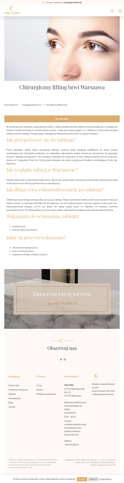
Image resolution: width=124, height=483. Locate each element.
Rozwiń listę (62, 118)
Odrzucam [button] (93, 479)
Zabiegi (12, 394)
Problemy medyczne (18, 389)
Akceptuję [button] (82, 479)
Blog (11, 402)
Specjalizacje (15, 398)
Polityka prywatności (46, 394)
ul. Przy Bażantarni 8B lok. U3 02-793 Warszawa (74, 392)
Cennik (12, 406)
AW (113, 465)
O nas (39, 385)
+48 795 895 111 (71, 444)
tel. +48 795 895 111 (62, 303)
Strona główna (11, 104)
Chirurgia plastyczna (31, 104)
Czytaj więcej (105, 479)
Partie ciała (14, 385)
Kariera (39, 389)
